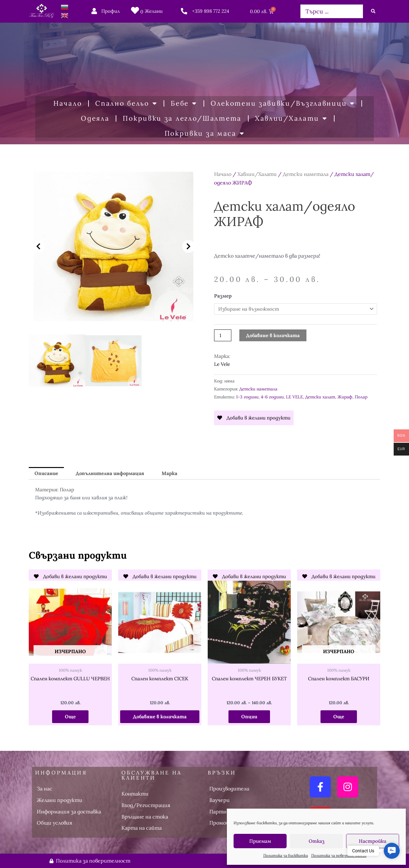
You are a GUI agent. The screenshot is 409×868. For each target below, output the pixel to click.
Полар (361, 397)
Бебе (184, 103)
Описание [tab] (46, 473)
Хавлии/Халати (291, 118)
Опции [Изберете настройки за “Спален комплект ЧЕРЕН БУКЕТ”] (249, 716)
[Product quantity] (222, 335)
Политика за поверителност (339, 855)
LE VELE (294, 397)
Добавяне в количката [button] (160, 716)
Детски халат (320, 397)
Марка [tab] (169, 473)
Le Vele (222, 364)
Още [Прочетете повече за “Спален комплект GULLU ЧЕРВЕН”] (70, 716)
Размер (223, 296)
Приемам (260, 841)
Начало (67, 103)
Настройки (372, 841)
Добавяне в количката (273, 335)
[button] (38, 246)
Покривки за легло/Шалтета (182, 118)
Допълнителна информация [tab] (110, 473)
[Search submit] (373, 11)
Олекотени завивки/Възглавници (283, 103)
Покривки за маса (205, 133)
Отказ (316, 841)
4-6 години (272, 397)
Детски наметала (305, 174)
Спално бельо (126, 103)
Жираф (344, 397)
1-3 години (247, 397)
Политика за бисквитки (285, 855)
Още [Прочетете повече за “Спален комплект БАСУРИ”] (338, 716)
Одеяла (95, 118)
